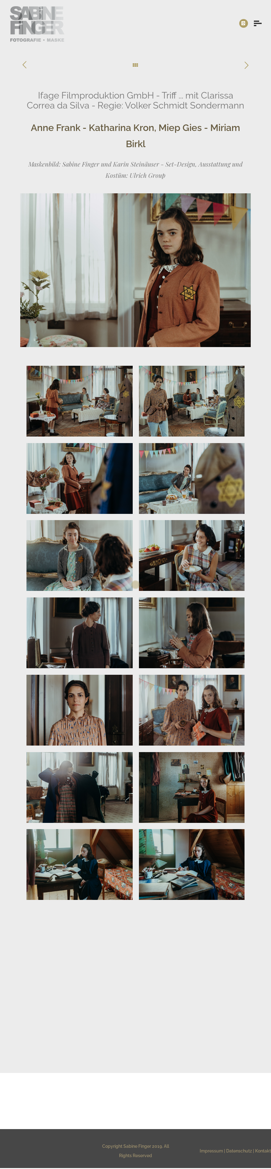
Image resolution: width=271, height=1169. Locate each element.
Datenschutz (239, 1150)
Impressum (211, 1150)
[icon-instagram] (243, 23)
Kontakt (263, 1150)
